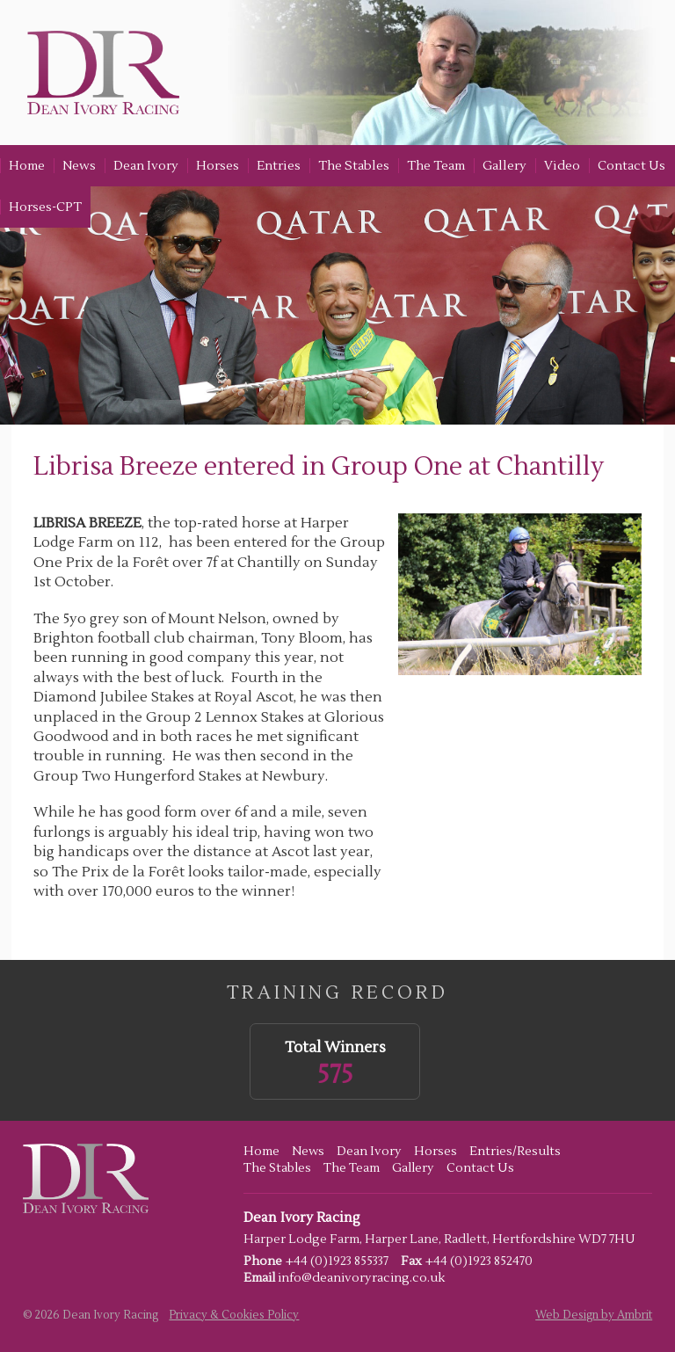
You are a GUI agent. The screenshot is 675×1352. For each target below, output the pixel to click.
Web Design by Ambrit (593, 1315)
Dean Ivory (145, 165)
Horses (217, 165)
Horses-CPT (45, 207)
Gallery (504, 165)
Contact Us (631, 165)
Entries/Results (515, 1151)
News (79, 165)
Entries (279, 165)
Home (27, 165)
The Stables (353, 165)
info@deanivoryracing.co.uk (361, 1278)
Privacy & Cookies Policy (234, 1315)
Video (562, 165)
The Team (436, 165)
